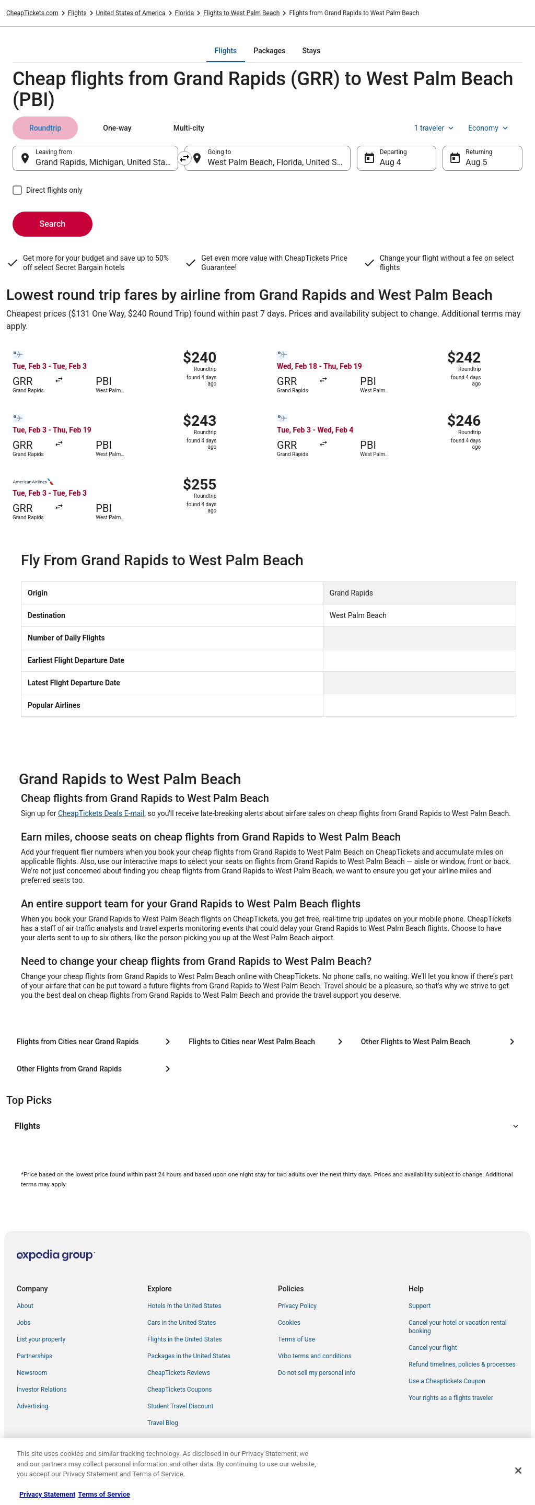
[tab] (225, 50)
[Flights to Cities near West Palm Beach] (267, 1041)
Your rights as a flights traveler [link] (451, 1398)
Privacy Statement (47, 1494)
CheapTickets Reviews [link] (178, 1372)
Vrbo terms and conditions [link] (315, 1356)
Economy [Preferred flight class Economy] (489, 128)
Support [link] (420, 1306)
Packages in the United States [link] (188, 1356)
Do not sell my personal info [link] (316, 1372)
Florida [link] (184, 13)
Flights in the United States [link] (184, 1339)
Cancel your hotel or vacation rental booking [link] (458, 1327)
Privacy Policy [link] (297, 1306)
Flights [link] (77, 13)
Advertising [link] (32, 1406)
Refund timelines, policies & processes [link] (462, 1364)
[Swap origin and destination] (184, 158)
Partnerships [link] (34, 1356)
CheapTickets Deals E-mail (101, 813)
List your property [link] (41, 1339)
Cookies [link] (289, 1322)
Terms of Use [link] (296, 1339)
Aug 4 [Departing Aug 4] (390, 162)
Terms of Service (104, 1494)
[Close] (518, 1470)
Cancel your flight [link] (433, 1347)
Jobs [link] (23, 1322)
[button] (267, 1126)
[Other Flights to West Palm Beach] (440, 1041)
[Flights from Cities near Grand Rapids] (95, 1041)
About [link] (25, 1306)
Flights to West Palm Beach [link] (241, 13)
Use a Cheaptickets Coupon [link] (447, 1381)
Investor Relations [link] (42, 1389)
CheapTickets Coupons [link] (179, 1389)
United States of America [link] (131, 13)
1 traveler (435, 128)
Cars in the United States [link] (181, 1322)
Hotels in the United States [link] (184, 1306)
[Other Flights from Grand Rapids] (95, 1068)
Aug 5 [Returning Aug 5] (476, 162)
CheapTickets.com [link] (32, 13)
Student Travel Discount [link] (180, 1406)
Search (53, 224)
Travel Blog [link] (162, 1423)
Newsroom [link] (32, 1372)
